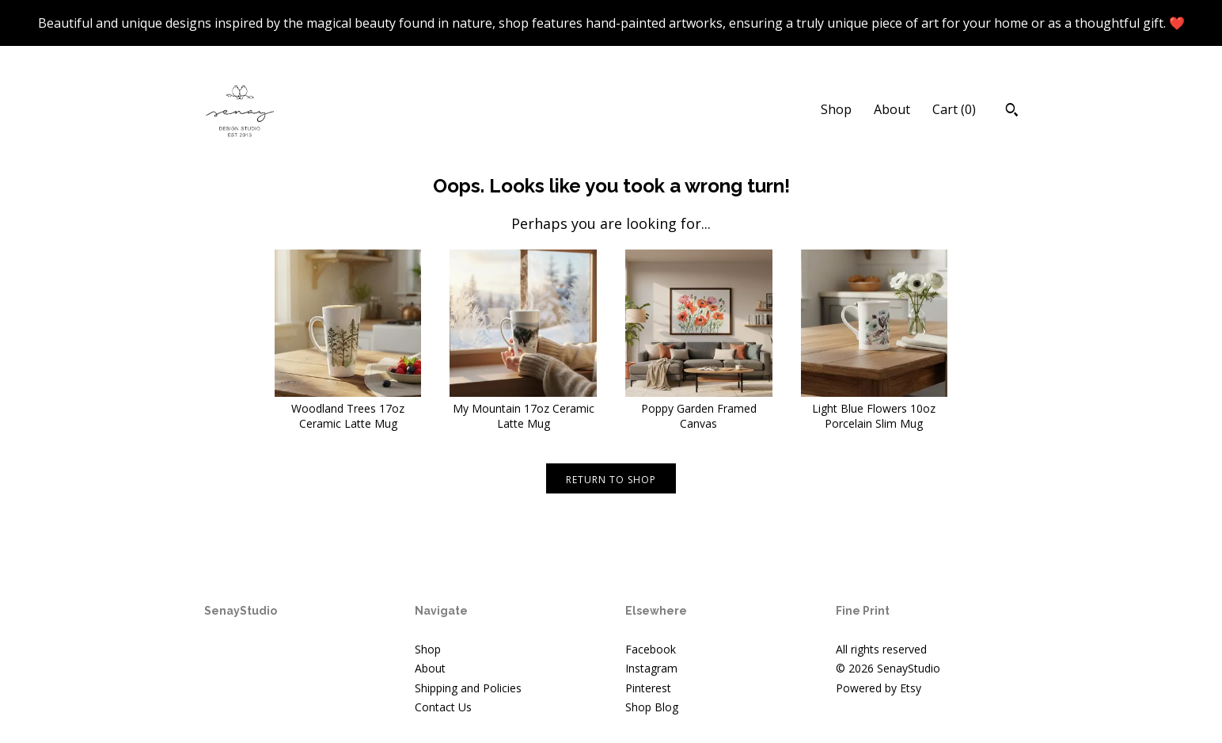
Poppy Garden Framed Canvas (698, 408)
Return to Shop (611, 479)
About (892, 109)
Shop (836, 109)
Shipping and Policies (468, 687)
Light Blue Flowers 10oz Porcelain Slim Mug (874, 408)
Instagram (651, 668)
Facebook (650, 649)
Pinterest (648, 687)
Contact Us (443, 706)
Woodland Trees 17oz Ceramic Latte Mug (348, 408)
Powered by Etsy (878, 687)
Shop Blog (651, 706)
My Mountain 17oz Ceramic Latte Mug (523, 408)
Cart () (954, 109)
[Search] (1012, 111)
